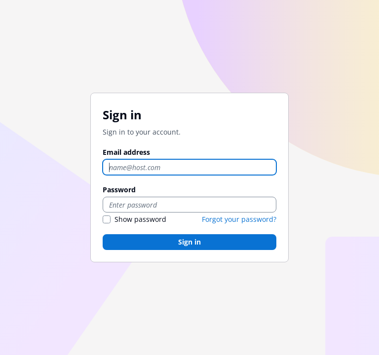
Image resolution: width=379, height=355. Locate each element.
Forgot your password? (239, 219)
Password (119, 189)
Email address (126, 152)
